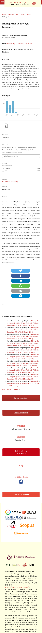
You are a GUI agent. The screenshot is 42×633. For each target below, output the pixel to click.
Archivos (11, 14)
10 (16, 389)
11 (17, 389)
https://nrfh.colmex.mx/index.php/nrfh (17, 587)
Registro (27, 429)
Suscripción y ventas (21, 494)
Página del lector (21, 413)
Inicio (4, 14)
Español (18, 440)
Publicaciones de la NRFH (21, 452)
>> (21, 389)
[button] (20, 271)
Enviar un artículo (21, 398)
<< (3, 389)
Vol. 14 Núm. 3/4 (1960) (23, 14)
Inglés (24, 440)
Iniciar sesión (17, 429)
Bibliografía (35, 381)
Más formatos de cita (11, 156)
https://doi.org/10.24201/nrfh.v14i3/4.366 (19, 43)
